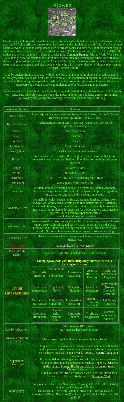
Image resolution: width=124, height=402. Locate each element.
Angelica (99, 362)
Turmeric (100, 366)
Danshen (112, 362)
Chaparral (99, 352)
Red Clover (87, 366)
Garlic (46, 366)
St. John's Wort (101, 376)
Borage (87, 352)
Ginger (56, 366)
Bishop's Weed (73, 352)
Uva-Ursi (112, 352)
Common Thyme (77, 54)
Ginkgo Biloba (70, 366)
